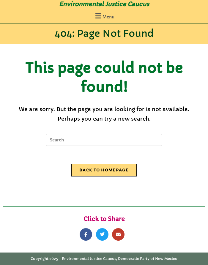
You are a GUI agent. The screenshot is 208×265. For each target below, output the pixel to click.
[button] (104, 15)
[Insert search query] (104, 140)
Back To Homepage (104, 170)
